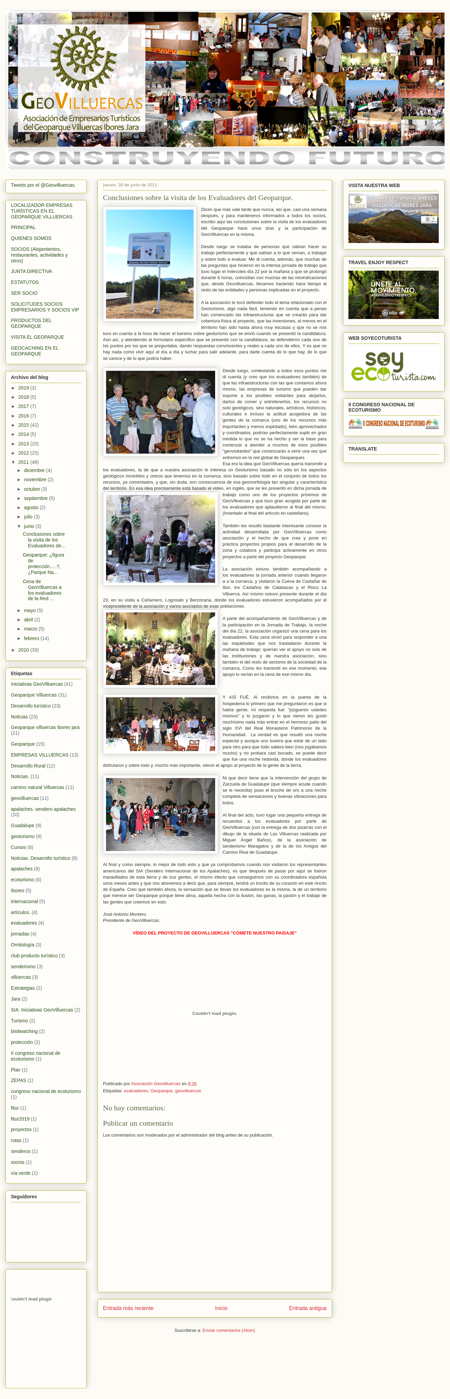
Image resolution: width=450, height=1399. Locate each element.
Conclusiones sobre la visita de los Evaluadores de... (44, 539)
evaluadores (136, 1090)
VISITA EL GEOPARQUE (37, 337)
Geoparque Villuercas (34, 695)
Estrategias (23, 988)
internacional (24, 901)
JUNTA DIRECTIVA (31, 271)
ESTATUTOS (25, 282)
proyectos (21, 1129)
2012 (24, 453)
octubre (32, 489)
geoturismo (22, 836)
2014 (24, 434)
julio (29, 516)
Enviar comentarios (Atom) (228, 1330)
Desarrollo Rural (28, 766)
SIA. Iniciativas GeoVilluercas (42, 1010)
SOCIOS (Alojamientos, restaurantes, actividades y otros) (39, 254)
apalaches (22, 868)
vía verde (21, 1173)
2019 (24, 388)
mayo (30, 610)
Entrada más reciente (128, 1308)
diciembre (35, 470)
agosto (32, 507)
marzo (31, 629)
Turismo (19, 1020)
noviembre (35, 479)
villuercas (21, 977)
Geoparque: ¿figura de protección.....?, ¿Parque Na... (43, 563)
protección (22, 1042)
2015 (24, 425)
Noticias (19, 716)
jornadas (20, 934)
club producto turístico (34, 955)
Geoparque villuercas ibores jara (45, 727)
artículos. (20, 912)
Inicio (221, 1308)
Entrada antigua (308, 1308)
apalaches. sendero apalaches (43, 809)
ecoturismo (22, 879)
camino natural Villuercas (37, 787)
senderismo (23, 966)
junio (29, 526)
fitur (15, 1108)
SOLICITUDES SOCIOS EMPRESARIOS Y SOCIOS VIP (45, 307)
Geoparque (162, 1090)
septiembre (36, 498)
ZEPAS (18, 1080)
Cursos (18, 847)
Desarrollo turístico (31, 706)
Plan (15, 1070)
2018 (24, 397)
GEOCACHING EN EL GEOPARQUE (35, 350)
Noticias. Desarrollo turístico (40, 858)
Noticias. (20, 776)
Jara (15, 999)
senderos (21, 1151)
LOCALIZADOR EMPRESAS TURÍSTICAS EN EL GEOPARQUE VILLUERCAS (42, 210)
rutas (16, 1140)
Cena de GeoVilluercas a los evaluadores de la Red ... (42, 590)
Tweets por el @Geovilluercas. (43, 185)
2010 (24, 650)
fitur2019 (20, 1119)
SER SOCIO (24, 293)
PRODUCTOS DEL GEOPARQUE (31, 323)
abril (29, 619)
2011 (24, 462)
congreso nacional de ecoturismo (46, 1091)
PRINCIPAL (23, 227)
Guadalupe (22, 825)
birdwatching (24, 1031)
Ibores (17, 890)
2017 (24, 406)
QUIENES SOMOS (31, 238)
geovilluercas (188, 1090)
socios (18, 1162)
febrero (32, 638)
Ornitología (22, 944)
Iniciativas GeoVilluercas (37, 684)
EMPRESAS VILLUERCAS (40, 755)
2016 (24, 416)
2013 (24, 443)
